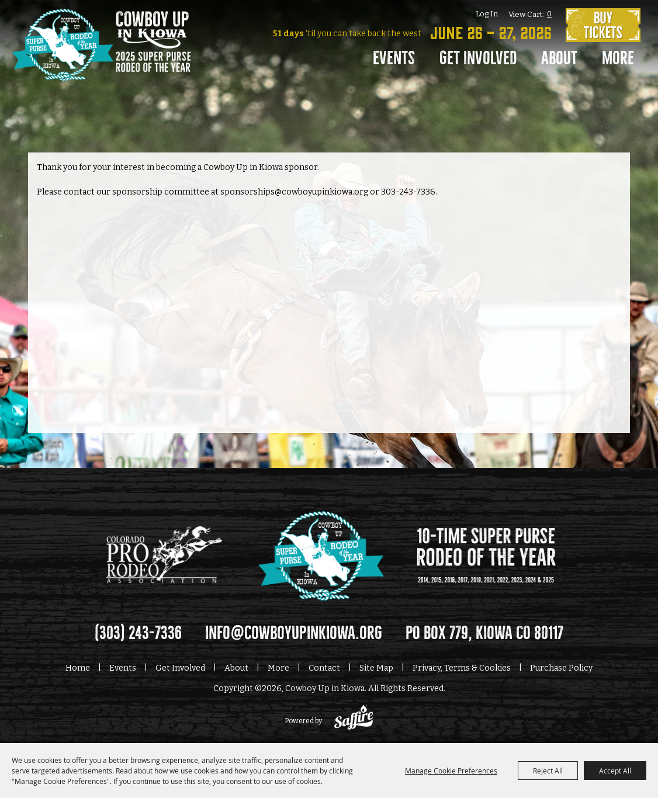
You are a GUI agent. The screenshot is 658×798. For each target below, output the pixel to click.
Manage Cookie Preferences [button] (451, 770)
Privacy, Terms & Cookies (462, 668)
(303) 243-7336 (138, 633)
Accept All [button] (615, 770)
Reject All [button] (548, 770)
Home (77, 668)
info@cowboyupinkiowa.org (293, 633)
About (559, 58)
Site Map (376, 668)
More (618, 58)
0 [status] (549, 13)
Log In (487, 13)
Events (394, 58)
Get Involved (478, 58)
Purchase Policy (561, 668)
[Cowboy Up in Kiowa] (101, 61)
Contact (324, 668)
